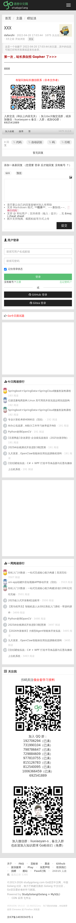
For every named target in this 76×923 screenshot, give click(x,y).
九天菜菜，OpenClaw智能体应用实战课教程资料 (35, 453)
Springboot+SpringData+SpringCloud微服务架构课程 (39, 391)
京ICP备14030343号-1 (20, 917)
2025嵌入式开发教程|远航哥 (24, 600)
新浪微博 (16, 867)
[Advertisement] (32, 347)
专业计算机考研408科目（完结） (26, 419)
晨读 (47, 863)
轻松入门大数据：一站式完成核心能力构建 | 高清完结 (37, 572)
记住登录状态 (13, 269)
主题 (19, 18)
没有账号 (60, 165)
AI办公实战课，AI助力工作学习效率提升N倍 (32, 425)
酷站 (25, 871)
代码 (17, 142)
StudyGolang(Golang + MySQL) (41, 894)
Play (30, 867)
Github (60, 863)
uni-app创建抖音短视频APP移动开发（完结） (33, 582)
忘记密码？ (66, 282)
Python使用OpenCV (19, 431)
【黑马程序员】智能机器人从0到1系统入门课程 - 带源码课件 (40, 609)
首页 (8, 18)
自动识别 (35, 142)
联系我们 (61, 867)
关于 (9, 863)
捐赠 (13, 871)
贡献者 (34, 863)
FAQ (21, 863)
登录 (37, 165)
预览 (19, 173)
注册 (18, 282)
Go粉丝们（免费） (52, 845)
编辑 (7, 173)
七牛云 (27, 898)
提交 (64, 225)
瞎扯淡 (31, 18)
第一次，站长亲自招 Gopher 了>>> (30, 57)
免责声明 (45, 867)
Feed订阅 (40, 871)
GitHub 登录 (38, 294)
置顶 (31, 39)
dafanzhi (9, 35)
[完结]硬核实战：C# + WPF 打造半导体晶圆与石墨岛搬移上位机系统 (40, 466)
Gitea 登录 (38, 302)
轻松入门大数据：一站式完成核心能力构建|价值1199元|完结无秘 (40, 591)
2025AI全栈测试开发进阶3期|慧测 (27, 447)
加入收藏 (9, 131)
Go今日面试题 (15, 315)
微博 (21, 131)
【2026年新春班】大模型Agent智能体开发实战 (34, 630)
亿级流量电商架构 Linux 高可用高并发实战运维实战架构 (39, 400)
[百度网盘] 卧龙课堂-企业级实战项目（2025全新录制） (38, 437)
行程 (66, 142)
